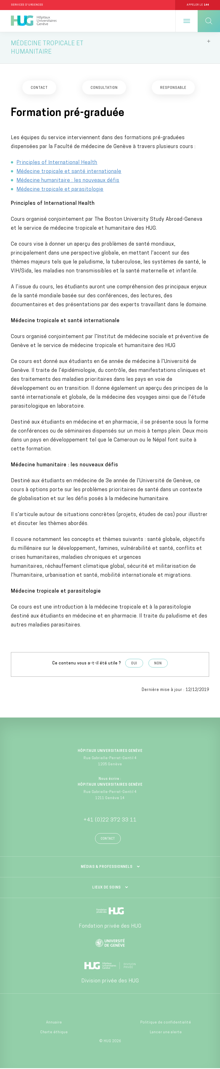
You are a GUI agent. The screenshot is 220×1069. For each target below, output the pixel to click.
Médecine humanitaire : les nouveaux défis (67, 181)
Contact (108, 839)
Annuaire (54, 1023)
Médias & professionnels (107, 867)
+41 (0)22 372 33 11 (110, 820)
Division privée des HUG (110, 981)
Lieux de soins (106, 888)
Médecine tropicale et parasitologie (59, 190)
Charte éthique (54, 1033)
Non (158, 664)
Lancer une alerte (166, 1033)
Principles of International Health (56, 163)
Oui (134, 664)
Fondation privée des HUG (110, 927)
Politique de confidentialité (165, 1023)
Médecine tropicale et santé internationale (68, 172)
